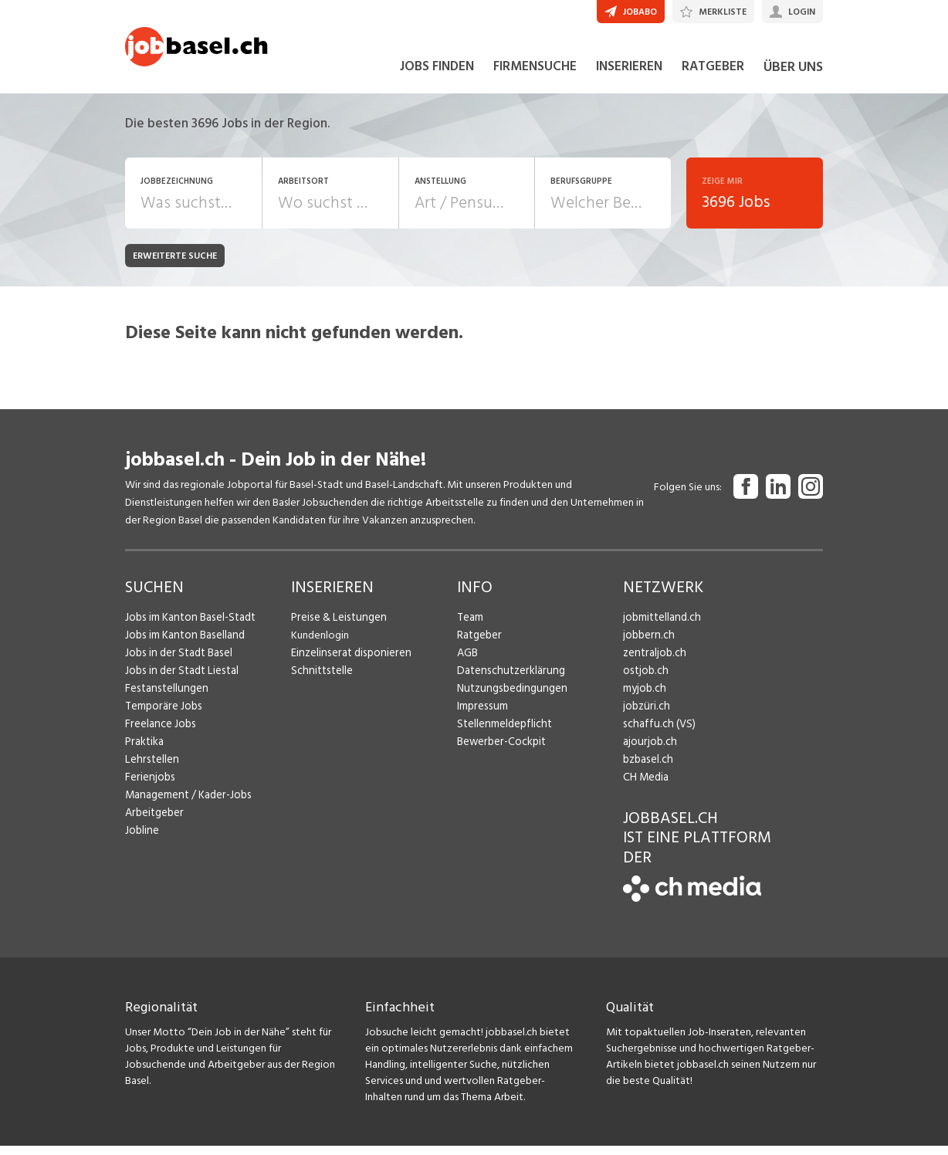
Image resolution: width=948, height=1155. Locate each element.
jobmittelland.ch (661, 626)
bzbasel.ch (647, 768)
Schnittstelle (320, 680)
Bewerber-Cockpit (500, 751)
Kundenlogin (320, 644)
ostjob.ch (644, 680)
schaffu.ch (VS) (656, 733)
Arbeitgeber (153, 822)
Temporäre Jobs (162, 715)
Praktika (144, 751)
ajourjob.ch (648, 751)
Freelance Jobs (159, 733)
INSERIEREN (629, 75)
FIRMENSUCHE (535, 75)
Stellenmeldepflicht (503, 733)
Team (469, 626)
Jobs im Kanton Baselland (183, 644)
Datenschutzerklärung (507, 680)
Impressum (481, 715)
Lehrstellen (150, 768)
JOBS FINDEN (437, 75)
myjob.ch (644, 697)
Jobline (141, 839)
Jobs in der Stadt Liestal (179, 680)
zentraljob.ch (653, 662)
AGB (467, 662)
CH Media (645, 786)
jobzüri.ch (645, 715)
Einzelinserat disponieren (348, 662)
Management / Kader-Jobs (187, 804)
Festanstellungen (164, 697)
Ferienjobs (149, 786)
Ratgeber (479, 644)
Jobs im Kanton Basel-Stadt (188, 626)
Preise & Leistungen (336, 626)
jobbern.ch (647, 644)
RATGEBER (713, 75)
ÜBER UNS (793, 76)
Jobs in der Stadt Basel (177, 662)
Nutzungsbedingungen (509, 697)
